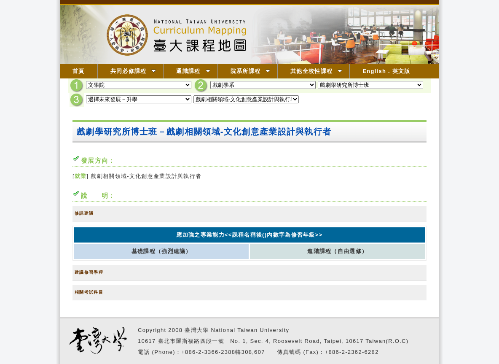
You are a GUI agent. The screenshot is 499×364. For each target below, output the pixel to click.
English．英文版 (386, 71)
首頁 (78, 71)
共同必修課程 (133, 71)
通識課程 (193, 71)
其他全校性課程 (316, 71)
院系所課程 (251, 71)
